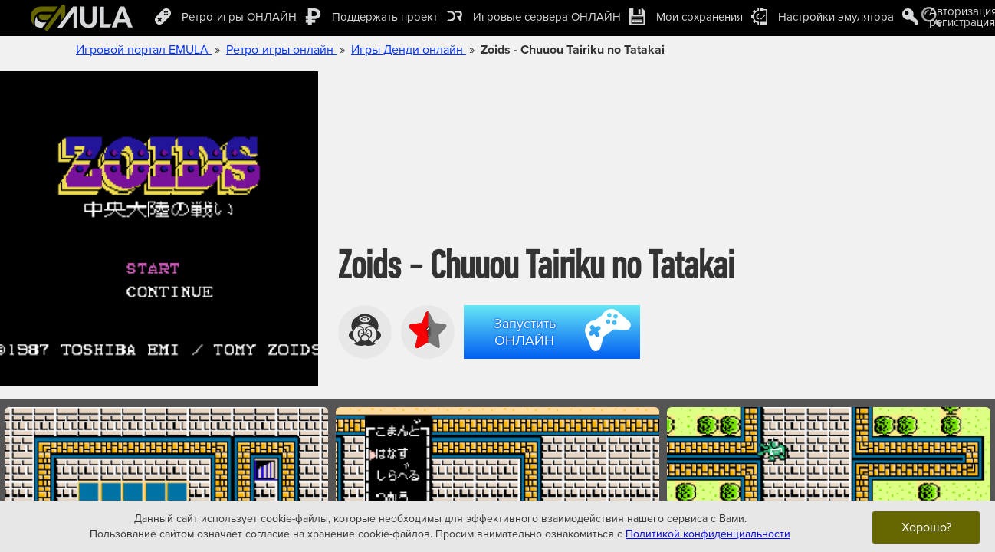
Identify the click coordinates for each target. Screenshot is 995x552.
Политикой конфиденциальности (708, 533)
